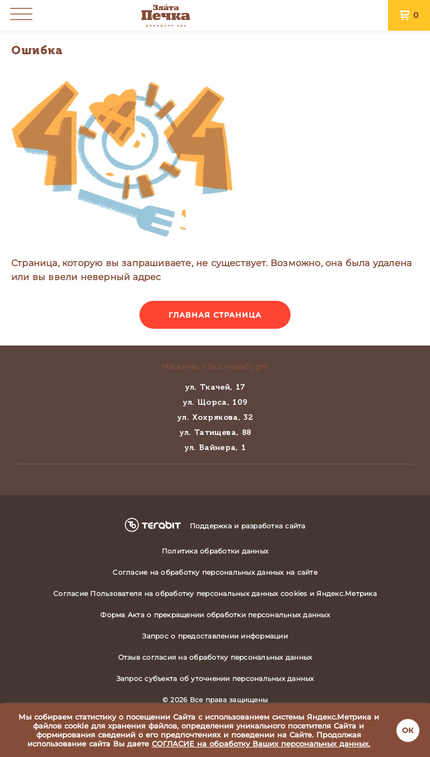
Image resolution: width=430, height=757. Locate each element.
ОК (408, 730)
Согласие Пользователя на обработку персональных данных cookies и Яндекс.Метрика (215, 593)
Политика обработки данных (215, 551)
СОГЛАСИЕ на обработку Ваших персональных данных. (261, 743)
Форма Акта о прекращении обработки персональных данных (215, 615)
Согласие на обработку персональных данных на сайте (215, 572)
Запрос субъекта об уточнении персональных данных (215, 678)
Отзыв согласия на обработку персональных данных (215, 657)
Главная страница (215, 314)
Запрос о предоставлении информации (215, 636)
